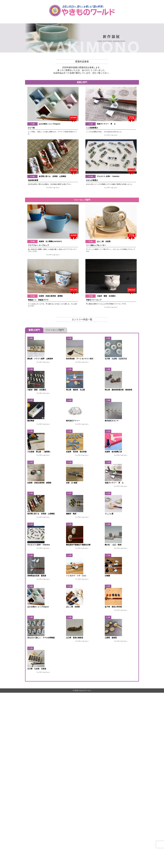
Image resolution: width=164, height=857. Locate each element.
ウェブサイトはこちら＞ (111, 135)
